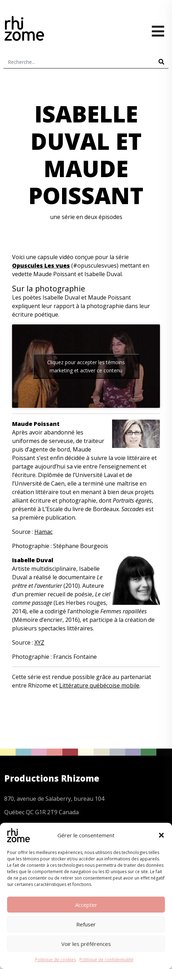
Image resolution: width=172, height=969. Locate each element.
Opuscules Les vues (41, 265)
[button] (161, 835)
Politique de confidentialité (106, 960)
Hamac (43, 532)
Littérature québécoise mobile (99, 685)
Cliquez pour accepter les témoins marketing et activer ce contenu (86, 366)
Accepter (86, 904)
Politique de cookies (55, 960)
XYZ (39, 642)
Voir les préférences (86, 943)
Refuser (86, 924)
